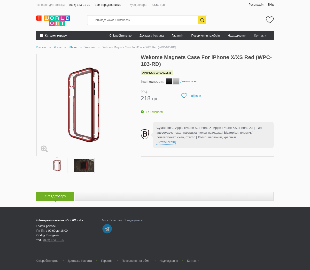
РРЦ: (144, 91)
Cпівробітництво (120, 35)
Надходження (237, 35)
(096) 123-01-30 (79, 5)
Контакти (260, 35)
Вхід (271, 4)
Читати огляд (166, 142)
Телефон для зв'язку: (50, 5)
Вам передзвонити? (108, 5)
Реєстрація (256, 4)
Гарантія (177, 35)
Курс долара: (138, 5)
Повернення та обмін (205, 35)
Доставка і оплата (152, 35)
